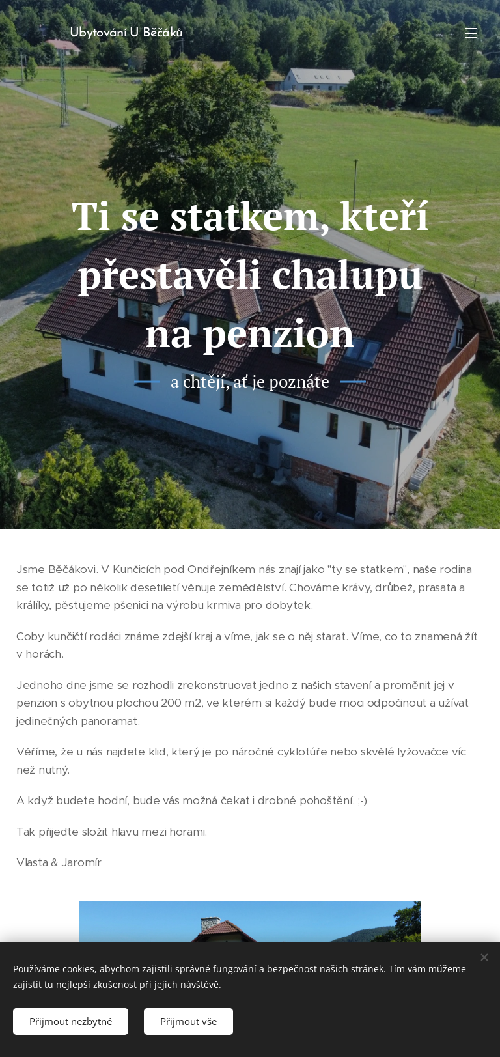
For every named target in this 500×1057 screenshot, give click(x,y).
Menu (471, 33)
